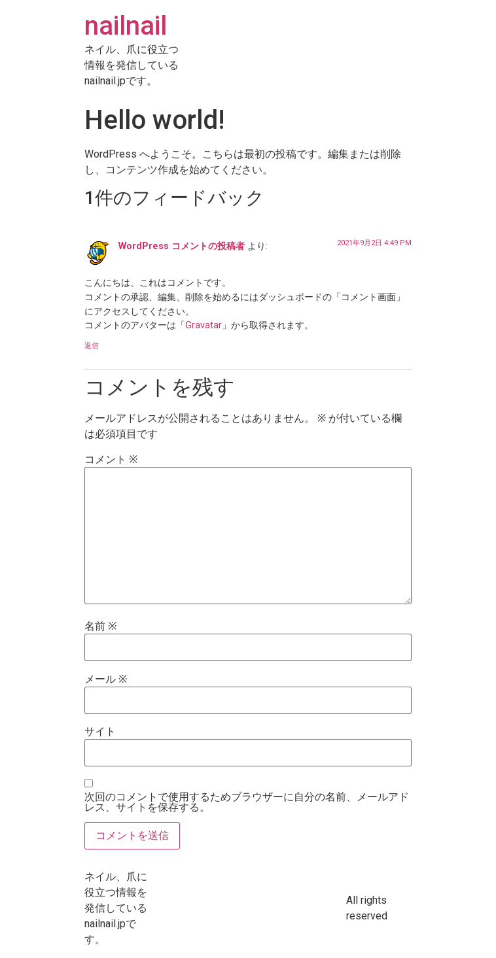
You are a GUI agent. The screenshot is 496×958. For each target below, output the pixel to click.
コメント (110, 459)
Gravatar (203, 325)
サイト (100, 732)
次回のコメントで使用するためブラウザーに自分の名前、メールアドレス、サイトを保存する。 (246, 802)
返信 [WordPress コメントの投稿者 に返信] (91, 345)
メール (105, 679)
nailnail (125, 25)
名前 (100, 626)
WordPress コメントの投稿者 (181, 246)
